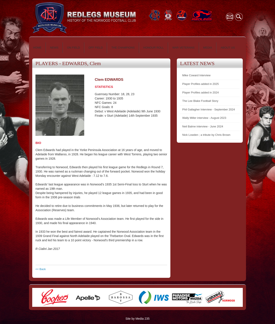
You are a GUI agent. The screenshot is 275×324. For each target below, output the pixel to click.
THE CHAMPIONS (122, 47)
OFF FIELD (96, 47)
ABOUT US (228, 47)
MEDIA (207, 47)
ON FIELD (73, 47)
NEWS (54, 47)
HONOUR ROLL (153, 47)
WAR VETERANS (183, 47)
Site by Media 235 (137, 318)
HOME (37, 47)
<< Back (40, 269)
